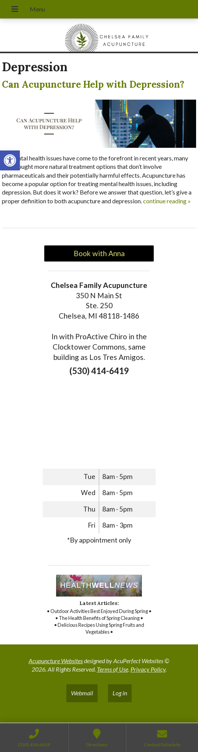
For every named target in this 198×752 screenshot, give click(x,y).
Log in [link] (120, 692)
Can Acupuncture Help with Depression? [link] (93, 84)
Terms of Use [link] (112, 669)
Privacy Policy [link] (148, 669)
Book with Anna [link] (99, 253)
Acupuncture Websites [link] (56, 660)
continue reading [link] (167, 200)
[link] (10, 160)
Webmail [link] (82, 692)
